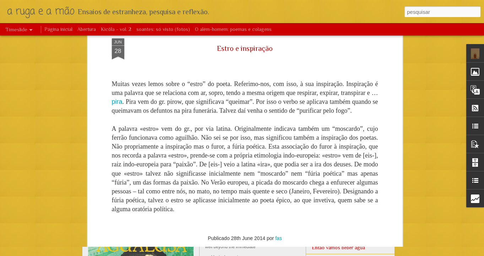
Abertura (86, 29)
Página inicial (58, 29)
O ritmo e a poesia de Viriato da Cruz (351, 102)
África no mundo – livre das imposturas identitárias (276, 104)
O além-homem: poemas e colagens (233, 29)
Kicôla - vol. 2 (116, 29)
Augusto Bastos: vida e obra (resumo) (156, 165)
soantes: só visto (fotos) (163, 29)
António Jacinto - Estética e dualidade (352, 89)
